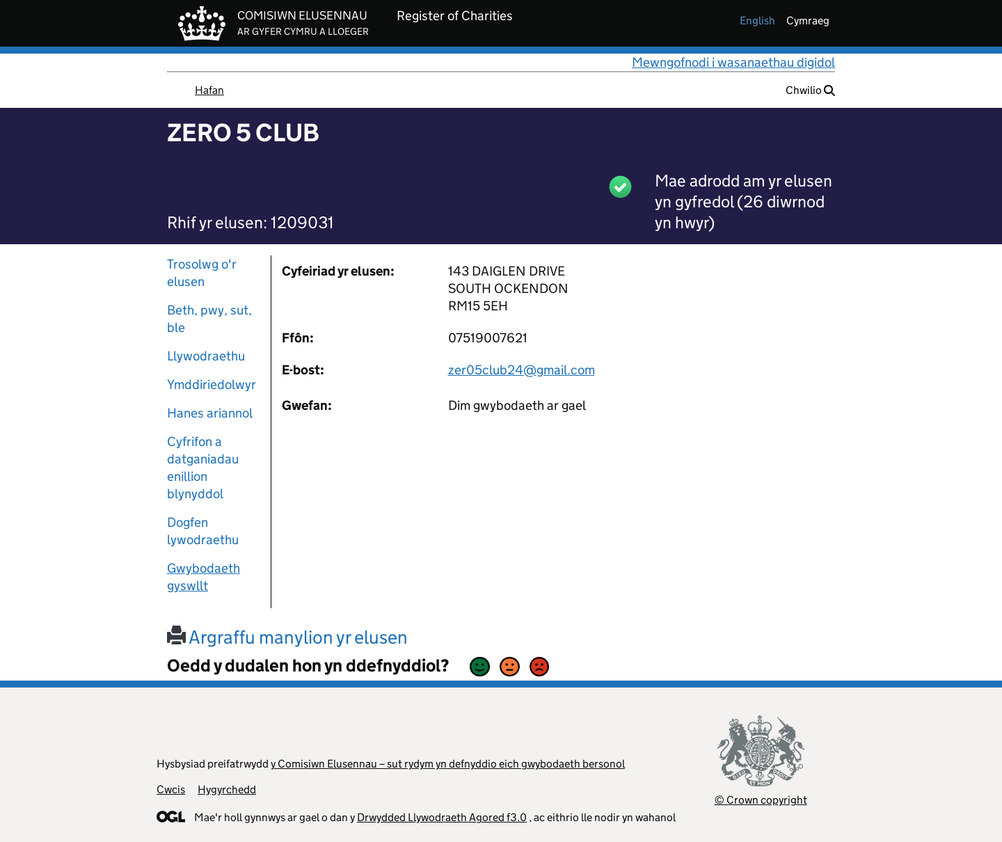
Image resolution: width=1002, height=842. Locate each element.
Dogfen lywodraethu (203, 531)
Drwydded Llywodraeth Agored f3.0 (442, 817)
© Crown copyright (761, 800)
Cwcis (171, 789)
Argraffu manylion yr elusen (287, 637)
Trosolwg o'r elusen (202, 272)
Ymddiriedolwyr (211, 384)
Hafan (209, 90)
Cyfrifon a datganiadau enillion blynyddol (203, 468)
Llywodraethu (206, 356)
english (757, 20)
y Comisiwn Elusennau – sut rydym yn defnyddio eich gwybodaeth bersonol (448, 763)
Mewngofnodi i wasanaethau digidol (733, 62)
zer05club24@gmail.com (521, 370)
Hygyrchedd (227, 789)
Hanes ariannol (210, 413)
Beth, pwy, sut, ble (209, 318)
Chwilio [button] (810, 90)
